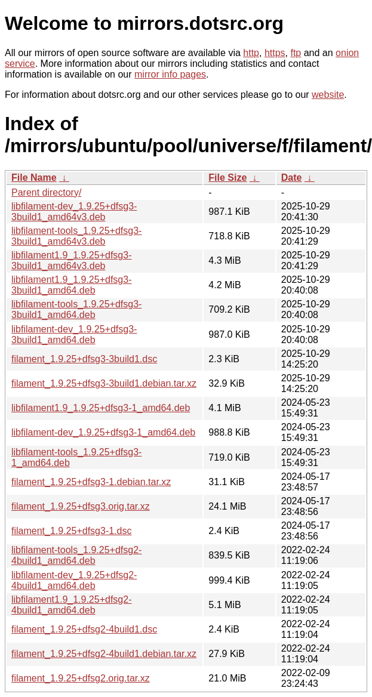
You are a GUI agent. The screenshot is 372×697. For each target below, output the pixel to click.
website (328, 95)
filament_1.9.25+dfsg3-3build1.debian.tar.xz (103, 383)
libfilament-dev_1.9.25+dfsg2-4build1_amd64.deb (74, 580)
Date (291, 177)
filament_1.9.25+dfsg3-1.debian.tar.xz (91, 482)
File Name (34, 177)
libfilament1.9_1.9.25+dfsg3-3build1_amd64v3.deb (71, 260)
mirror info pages (170, 74)
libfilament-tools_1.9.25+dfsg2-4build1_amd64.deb (76, 555)
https (275, 53)
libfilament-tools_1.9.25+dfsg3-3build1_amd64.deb (76, 309)
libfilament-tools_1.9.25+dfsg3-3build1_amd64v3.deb (76, 236)
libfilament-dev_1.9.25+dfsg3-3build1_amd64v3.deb (74, 211)
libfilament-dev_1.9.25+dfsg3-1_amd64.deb (103, 432)
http (251, 53)
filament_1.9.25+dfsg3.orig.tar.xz (80, 506)
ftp (295, 53)
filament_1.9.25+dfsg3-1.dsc (71, 531)
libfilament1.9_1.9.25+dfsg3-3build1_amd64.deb (71, 285)
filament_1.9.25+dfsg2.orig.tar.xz (80, 678)
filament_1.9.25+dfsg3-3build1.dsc (84, 359)
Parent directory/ (46, 192)
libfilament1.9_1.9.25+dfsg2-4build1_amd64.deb (71, 604)
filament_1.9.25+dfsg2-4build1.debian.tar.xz (103, 654)
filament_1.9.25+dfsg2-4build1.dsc (84, 629)
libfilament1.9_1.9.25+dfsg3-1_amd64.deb (100, 408)
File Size (227, 177)
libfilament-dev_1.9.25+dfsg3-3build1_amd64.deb (74, 334)
